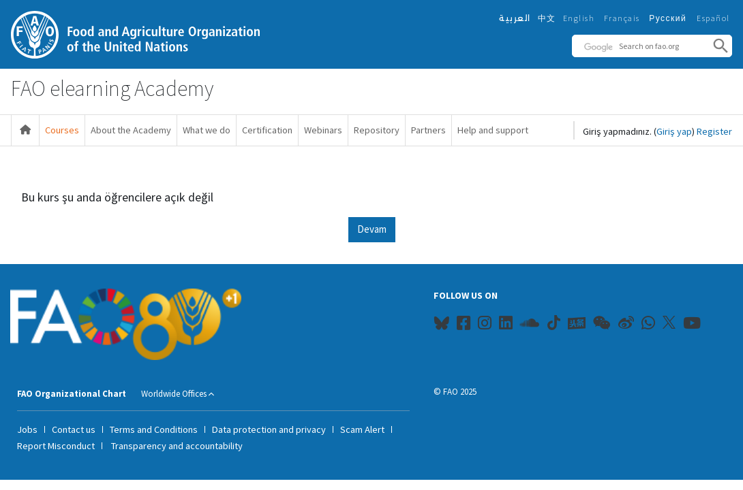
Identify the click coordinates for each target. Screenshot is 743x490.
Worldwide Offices (174, 393)
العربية (515, 18)
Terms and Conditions (154, 429)
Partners (428, 130)
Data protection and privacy (269, 429)
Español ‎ (714, 18)
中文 (547, 18)
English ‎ (580, 18)
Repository (376, 130)
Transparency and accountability (177, 446)
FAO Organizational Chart (71, 393)
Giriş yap (674, 131)
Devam (371, 229)
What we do (206, 130)
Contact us (73, 429)
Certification (267, 130)
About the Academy (131, 130)
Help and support (492, 130)
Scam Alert (362, 429)
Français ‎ (623, 18)
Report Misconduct (56, 446)
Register (714, 131)
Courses (62, 130)
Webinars (323, 130)
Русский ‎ (669, 18)
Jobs (27, 429)
